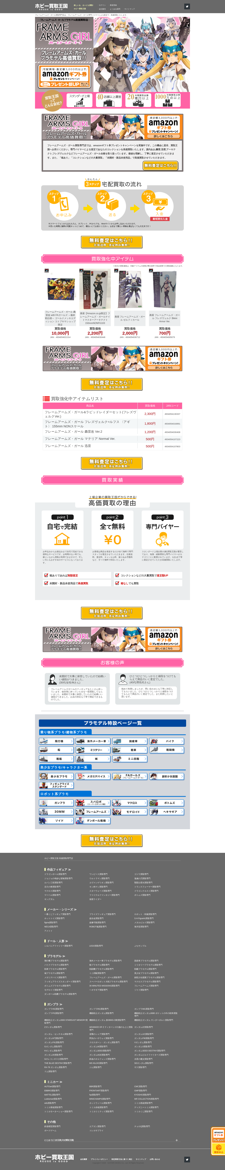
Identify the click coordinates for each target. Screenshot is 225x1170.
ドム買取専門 (50, 1071)
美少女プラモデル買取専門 (146, 973)
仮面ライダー (95, 899)
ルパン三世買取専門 (53, 882)
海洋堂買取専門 (141, 926)
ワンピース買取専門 (98, 874)
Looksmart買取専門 (53, 1099)
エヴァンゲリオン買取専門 (101, 882)
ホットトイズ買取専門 (54, 918)
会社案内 (102, 9)
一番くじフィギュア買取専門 (57, 914)
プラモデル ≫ (56, 956)
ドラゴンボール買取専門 (55, 874)
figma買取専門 (50, 922)
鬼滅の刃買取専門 (142, 878)
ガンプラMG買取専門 (144, 1009)
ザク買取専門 (140, 1067)
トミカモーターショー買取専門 (58, 1111)
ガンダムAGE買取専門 (99, 1055)
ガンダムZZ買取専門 (143, 1027)
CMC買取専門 (140, 1086)
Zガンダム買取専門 (53, 1027)
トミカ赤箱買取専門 (98, 1107)
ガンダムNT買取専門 (53, 1038)
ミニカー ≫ (54, 1081)
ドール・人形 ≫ (57, 941)
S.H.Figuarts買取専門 (144, 918)
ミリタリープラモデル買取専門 (148, 965)
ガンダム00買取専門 (53, 1055)
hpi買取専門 (94, 1095)
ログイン (102, 5)
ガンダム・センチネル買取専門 (58, 1034)
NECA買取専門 (51, 926)
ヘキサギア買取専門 (98, 990)
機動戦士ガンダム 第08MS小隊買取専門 (107, 1020)
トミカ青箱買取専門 (53, 1107)
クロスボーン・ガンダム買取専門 (104, 1042)
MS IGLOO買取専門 (98, 1063)
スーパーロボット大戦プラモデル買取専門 (108, 981)
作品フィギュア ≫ (59, 869)
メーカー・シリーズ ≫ (62, 909)
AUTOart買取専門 (52, 1086)
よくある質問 (115, 9)
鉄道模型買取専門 (52, 1126)
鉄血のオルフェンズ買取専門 (102, 1059)
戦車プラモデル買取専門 (55, 969)
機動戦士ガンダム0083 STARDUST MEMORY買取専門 (66, 1021)
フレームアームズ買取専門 (146, 986)
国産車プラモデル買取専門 (146, 961)
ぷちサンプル (140, 946)
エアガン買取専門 (97, 1126)
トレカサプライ (96, 1130)
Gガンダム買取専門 (53, 1046)
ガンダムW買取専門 (98, 1046)
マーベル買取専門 (52, 895)
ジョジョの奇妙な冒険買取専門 (58, 878)
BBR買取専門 (95, 1086)
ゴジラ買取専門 (141, 874)
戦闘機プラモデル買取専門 (101, 969)
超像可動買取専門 (97, 922)
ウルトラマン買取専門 (99, 878)
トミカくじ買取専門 (143, 1111)
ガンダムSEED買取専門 (100, 1051)
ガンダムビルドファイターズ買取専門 (151, 1055)
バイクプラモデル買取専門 (56, 965)
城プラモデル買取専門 (54, 973)
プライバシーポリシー (99, 1159)
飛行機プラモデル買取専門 (56, 961)
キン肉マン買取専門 (98, 887)
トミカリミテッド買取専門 (101, 1111)
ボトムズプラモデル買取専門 (57, 986)
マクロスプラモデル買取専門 (147, 981)
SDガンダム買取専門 (143, 1063)
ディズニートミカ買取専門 (146, 1107)
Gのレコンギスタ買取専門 (56, 1059)
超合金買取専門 (96, 918)
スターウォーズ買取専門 (100, 891)
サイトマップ (129, 9)
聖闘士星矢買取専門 (143, 882)
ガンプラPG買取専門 (53, 1013)
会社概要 (83, 1159)
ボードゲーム (50, 1130)
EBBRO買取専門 (51, 1090)
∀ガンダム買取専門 (53, 1051)
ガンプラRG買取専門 (98, 1009)
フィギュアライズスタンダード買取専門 (62, 981)
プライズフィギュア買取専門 (102, 914)
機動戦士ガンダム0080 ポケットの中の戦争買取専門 (156, 1014)
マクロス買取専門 (52, 891)
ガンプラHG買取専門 (53, 1009)
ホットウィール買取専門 (100, 1103)
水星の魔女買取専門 (143, 1059)
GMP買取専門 (140, 1090)
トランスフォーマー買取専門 (147, 887)
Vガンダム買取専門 (143, 1042)
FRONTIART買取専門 (99, 1090)
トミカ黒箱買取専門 (143, 1103)
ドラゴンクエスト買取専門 (146, 891)
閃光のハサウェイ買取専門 (101, 1038)
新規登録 (113, 5)
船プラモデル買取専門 (99, 965)
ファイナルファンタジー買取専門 (104, 895)
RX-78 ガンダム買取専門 (55, 1067)
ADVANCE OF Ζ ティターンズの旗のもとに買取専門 (111, 1028)
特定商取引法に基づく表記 (121, 1159)
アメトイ (48, 931)
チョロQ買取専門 (142, 1126)
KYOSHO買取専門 (142, 1095)
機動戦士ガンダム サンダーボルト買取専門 (153, 1020)
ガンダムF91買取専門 (54, 1042)
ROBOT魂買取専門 (98, 926)
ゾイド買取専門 (141, 990)
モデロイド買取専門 (53, 990)
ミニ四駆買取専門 (97, 973)
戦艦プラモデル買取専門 (145, 969)
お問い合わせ (155, 1159)
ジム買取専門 (95, 1067)
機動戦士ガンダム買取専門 (101, 1013)
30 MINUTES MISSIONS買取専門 (104, 986)
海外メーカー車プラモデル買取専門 (105, 961)
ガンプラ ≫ (54, 1004)
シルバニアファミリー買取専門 (58, 946)
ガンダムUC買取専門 (143, 1034)
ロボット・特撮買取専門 (145, 914)
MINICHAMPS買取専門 (99, 1099)
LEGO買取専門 (96, 946)
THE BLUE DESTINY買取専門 (57, 1063)
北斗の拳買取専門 (52, 887)
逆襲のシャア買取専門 (99, 1034)
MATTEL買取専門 (52, 1095)
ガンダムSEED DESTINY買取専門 (149, 1051)
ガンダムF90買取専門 (144, 1038)
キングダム (49, 899)
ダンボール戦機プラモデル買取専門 (60, 994)
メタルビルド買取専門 (144, 922)
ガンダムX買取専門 (143, 1046)
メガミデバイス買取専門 (55, 977)
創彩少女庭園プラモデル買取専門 (149, 977)
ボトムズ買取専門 (142, 895)
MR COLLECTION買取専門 (146, 1099)
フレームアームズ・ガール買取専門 (105, 977)
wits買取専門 (50, 1103)
